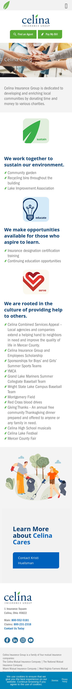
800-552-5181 (20, 620)
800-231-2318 (22, 624)
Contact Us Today (14, 628)
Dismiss (55, 680)
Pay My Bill (52, 34)
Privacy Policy (64, 680)
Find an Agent (25, 34)
